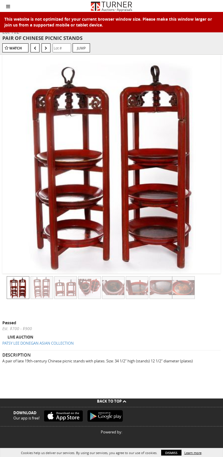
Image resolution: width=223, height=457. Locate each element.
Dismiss (171, 453)
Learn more (193, 453)
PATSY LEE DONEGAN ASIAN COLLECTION (38, 343)
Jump (81, 48)
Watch (15, 48)
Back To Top (111, 401)
